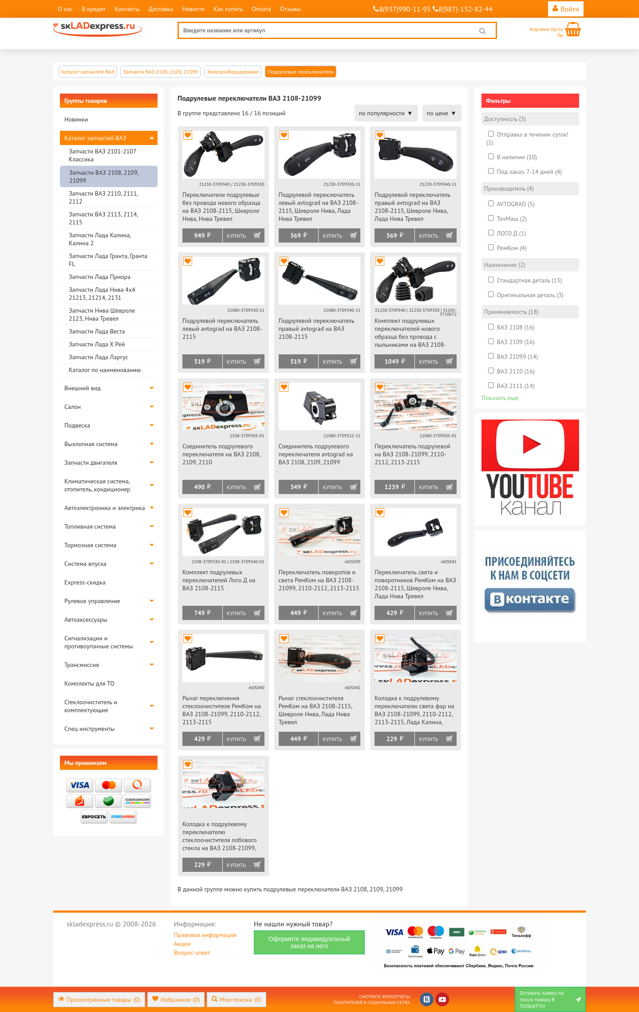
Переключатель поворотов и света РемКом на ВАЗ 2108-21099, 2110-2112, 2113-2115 (319, 580)
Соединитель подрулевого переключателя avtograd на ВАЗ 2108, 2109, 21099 (316, 454)
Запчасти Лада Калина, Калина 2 (99, 239)
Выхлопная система (91, 444)
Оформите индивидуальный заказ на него (309, 942)
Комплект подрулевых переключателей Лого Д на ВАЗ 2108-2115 (219, 580)
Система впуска (85, 564)
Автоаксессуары (85, 620)
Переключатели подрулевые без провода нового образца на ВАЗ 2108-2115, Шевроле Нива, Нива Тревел (221, 207)
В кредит (94, 9)
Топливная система (90, 526)
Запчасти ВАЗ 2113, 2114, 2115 (103, 218)
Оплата (261, 9)
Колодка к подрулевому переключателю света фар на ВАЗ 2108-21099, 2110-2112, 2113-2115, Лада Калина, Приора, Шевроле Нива (414, 710)
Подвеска (77, 425)
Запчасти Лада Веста (97, 331)
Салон (72, 407)
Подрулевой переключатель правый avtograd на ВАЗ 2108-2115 (317, 329)
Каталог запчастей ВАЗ (95, 138)
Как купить (228, 9)
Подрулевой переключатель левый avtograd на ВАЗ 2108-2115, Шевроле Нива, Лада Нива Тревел (319, 207)
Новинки (76, 119)
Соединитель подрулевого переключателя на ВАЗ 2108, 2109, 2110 (221, 454)
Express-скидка (85, 582)
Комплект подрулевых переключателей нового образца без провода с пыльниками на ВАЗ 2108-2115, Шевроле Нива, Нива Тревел (411, 333)
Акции (182, 944)
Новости (193, 9)
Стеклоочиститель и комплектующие (90, 706)
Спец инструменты (89, 729)
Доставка (161, 9)
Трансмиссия (81, 665)
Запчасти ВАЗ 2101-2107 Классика (102, 155)
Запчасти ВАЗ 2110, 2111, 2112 (103, 197)
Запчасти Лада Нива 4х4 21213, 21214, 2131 (102, 294)
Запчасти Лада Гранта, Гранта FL (108, 260)
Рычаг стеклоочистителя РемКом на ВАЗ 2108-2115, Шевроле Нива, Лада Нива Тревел (315, 710)
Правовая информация (205, 935)
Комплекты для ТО (89, 683)
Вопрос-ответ (192, 953)
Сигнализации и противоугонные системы (98, 642)
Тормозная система (90, 545)
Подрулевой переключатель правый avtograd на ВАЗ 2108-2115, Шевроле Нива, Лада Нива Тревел (412, 207)
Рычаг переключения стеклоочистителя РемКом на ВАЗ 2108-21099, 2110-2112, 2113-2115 (221, 710)
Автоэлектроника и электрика (104, 508)
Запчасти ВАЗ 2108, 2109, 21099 (103, 176)
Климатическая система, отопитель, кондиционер (97, 485)
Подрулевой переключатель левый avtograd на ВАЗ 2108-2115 (222, 329)
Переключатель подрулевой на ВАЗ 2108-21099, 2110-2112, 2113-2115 (412, 454)
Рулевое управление (92, 601)
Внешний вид (82, 388)
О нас (65, 9)
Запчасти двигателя (90, 463)
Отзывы (290, 9)
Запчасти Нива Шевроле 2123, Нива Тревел (102, 314)
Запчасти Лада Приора (99, 277)
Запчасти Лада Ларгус (98, 357)
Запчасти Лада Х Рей (97, 344)
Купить (236, 235)
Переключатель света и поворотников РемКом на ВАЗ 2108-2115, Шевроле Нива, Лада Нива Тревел (415, 584)
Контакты (127, 9)
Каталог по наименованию (105, 370)
